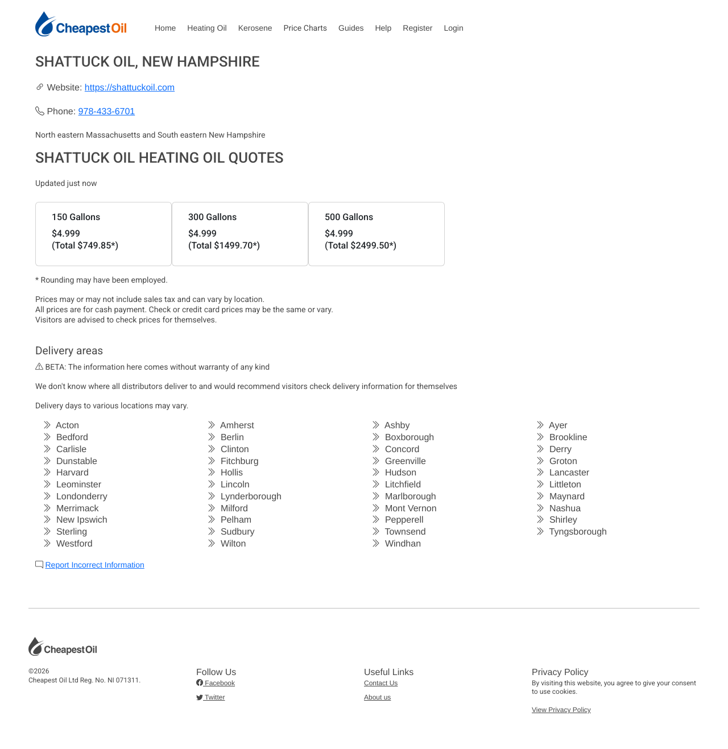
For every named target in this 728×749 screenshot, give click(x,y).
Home (165, 27)
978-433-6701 (106, 112)
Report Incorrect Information (94, 564)
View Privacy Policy (561, 710)
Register (417, 27)
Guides (350, 27)
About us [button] (377, 697)
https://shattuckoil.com (130, 88)
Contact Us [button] (381, 683)
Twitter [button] (210, 697)
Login (453, 27)
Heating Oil (206, 27)
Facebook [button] (215, 683)
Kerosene (255, 27)
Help (383, 27)
